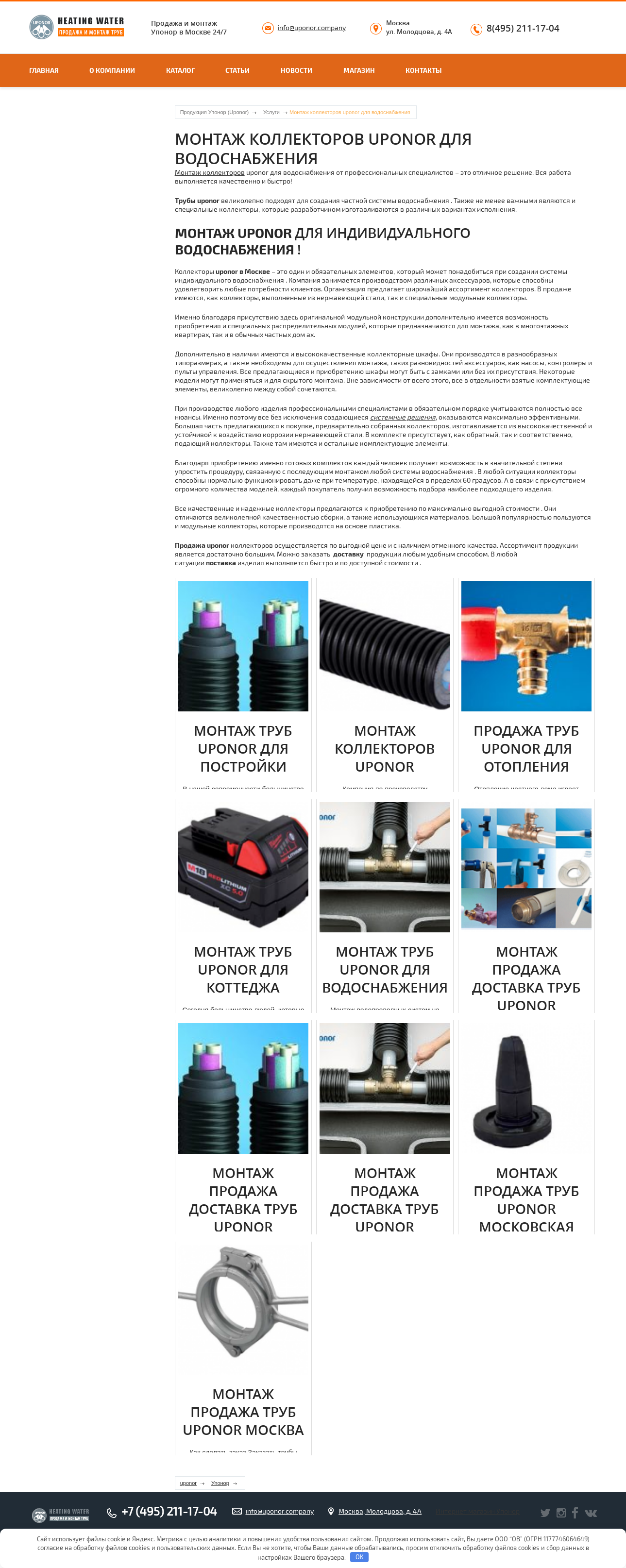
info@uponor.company (312, 27)
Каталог (180, 70)
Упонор (220, 1483)
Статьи (237, 70)
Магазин (359, 70)
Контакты (424, 70)
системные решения (403, 417)
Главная (44, 70)
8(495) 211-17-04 (523, 28)
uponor (188, 1483)
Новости (296, 70)
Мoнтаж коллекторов (210, 172)
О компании (112, 70)
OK (359, 1557)
